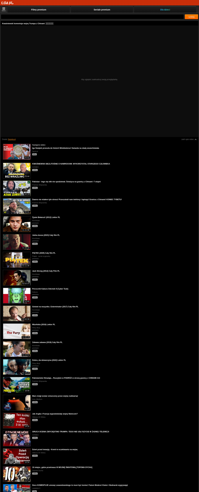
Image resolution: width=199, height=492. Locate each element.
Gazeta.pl (12, 139)
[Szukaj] (92, 16)
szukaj (191, 17)
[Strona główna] (7, 3)
